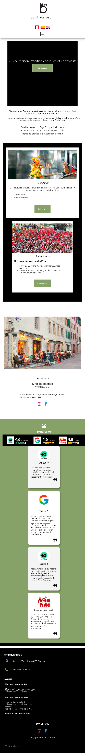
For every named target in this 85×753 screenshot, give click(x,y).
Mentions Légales (13, 746)
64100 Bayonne (42, 387)
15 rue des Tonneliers (42, 384)
